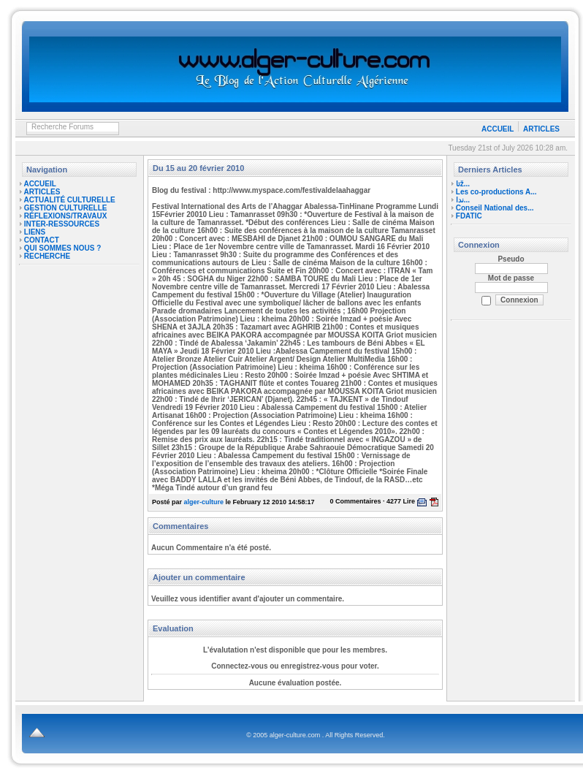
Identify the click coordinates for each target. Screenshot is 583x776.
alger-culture (204, 502)
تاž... (463, 184)
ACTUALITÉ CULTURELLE (69, 200)
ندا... (463, 200)
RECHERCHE (47, 256)
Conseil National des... (495, 208)
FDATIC (469, 216)
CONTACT (41, 240)
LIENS (34, 232)
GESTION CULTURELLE (65, 208)
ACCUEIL (497, 129)
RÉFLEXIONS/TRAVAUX (65, 216)
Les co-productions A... (496, 192)
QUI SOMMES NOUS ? (63, 248)
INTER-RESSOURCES (61, 224)
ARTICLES (541, 129)
